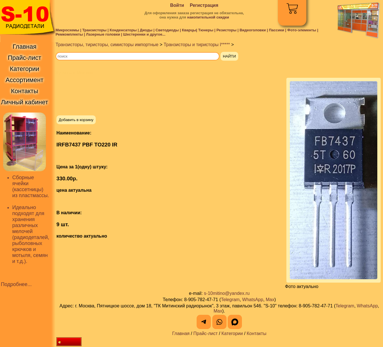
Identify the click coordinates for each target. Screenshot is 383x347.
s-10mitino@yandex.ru (227, 293)
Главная (181, 333)
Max (270, 299)
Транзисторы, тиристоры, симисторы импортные (107, 44)
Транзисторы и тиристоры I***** (197, 44)
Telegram (230, 299)
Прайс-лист (205, 333)
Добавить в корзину (76, 120)
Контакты (256, 333)
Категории (232, 333)
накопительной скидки (208, 17)
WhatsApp (252, 299)
